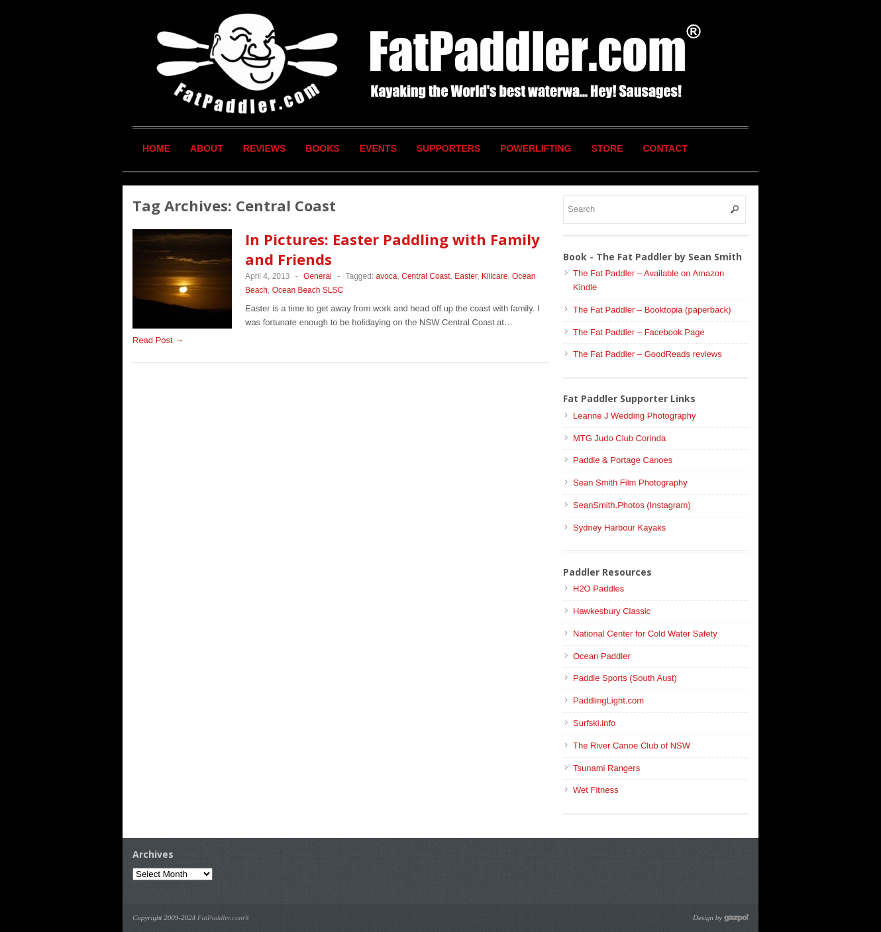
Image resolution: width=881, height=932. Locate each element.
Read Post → (157, 340)
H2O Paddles (598, 589)
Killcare (494, 276)
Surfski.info (594, 723)
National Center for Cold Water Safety (645, 634)
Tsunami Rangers (606, 768)
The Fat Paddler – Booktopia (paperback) (652, 310)
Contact (665, 148)
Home (156, 148)
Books (322, 148)
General (317, 276)
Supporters (448, 148)
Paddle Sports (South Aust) (625, 678)
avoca (386, 276)
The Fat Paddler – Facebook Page (639, 332)
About (206, 148)
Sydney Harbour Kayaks (619, 528)
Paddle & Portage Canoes (622, 460)
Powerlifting (535, 148)
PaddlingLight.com (608, 700)
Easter (465, 276)
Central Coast (425, 276)
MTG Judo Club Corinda (619, 438)
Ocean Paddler (602, 656)
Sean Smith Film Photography (630, 483)
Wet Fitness (595, 790)
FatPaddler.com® (223, 917)
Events (378, 148)
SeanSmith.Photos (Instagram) (632, 505)
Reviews (264, 148)
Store (607, 148)
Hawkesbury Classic (611, 611)
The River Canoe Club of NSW (631, 746)
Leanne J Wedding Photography (634, 416)
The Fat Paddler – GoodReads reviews (647, 354)
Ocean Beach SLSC (307, 290)
